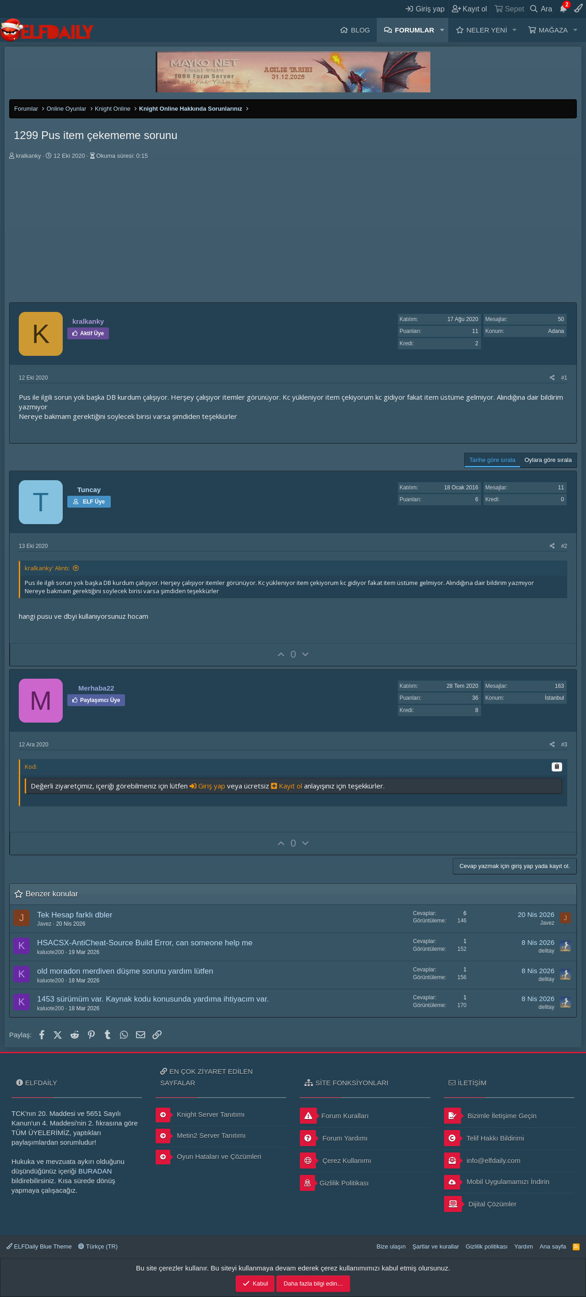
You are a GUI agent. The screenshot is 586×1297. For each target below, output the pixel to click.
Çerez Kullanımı (335, 1160)
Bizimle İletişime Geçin (490, 1116)
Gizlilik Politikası (334, 1183)
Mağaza (553, 30)
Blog (360, 30)
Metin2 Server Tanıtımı (201, 1136)
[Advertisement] (293, 234)
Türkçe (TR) (98, 1246)
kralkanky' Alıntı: (47, 568)
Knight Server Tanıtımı (200, 1115)
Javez (44, 924)
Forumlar (414, 30)
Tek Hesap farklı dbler (74, 915)
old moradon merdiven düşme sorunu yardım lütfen (125, 971)
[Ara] (541, 8)
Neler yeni (487, 30)
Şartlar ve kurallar (435, 1246)
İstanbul (554, 698)
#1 (564, 378)
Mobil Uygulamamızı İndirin (496, 1182)
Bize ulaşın (391, 1246)
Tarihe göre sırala (492, 459)
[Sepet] (508, 8)
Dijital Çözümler (480, 1204)
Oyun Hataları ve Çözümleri (208, 1157)
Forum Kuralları (334, 1116)
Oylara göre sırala (548, 459)
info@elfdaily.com (482, 1160)
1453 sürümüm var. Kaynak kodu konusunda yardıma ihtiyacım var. (153, 999)
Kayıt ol (287, 785)
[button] (441, 30)
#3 (564, 744)
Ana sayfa (553, 1246)
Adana (556, 331)
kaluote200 (50, 952)
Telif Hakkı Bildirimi (484, 1138)
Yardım (523, 1246)
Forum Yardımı (334, 1138)
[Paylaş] (552, 378)
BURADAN (95, 1171)
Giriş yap (208, 785)
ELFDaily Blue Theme (39, 1246)
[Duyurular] (563, 8)
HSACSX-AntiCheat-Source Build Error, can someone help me (145, 942)
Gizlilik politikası (487, 1246)
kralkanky (28, 155)
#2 (564, 546)
